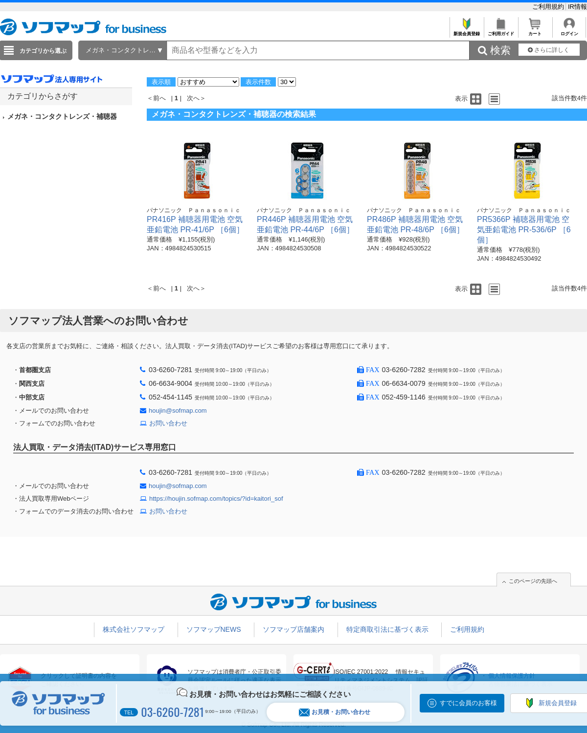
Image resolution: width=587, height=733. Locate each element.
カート (535, 31)
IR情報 (577, 6)
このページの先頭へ (533, 581)
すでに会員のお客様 (468, 703)
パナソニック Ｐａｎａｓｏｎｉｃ (194, 210)
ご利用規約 (549, 6)
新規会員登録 (466, 31)
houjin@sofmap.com (178, 410)
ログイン (569, 31)
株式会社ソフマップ (133, 629)
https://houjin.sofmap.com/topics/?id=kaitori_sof (216, 498)
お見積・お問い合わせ (334, 712)
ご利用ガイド (501, 31)
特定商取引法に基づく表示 (387, 629)
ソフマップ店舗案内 (293, 629)
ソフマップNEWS (213, 629)
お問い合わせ (168, 423)
